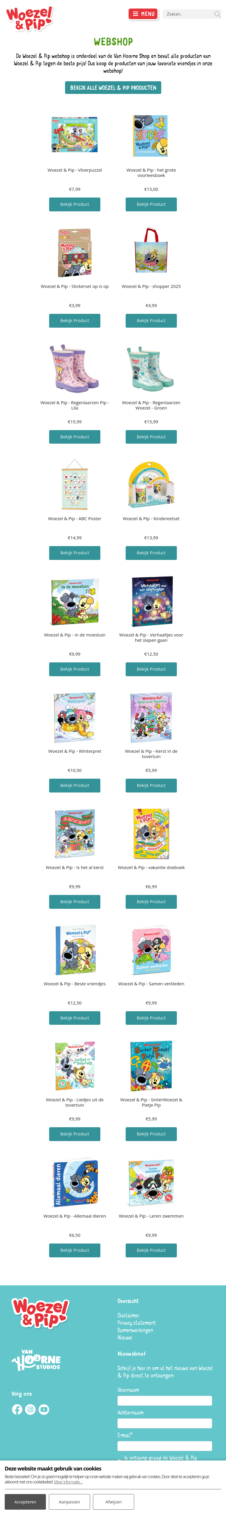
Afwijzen (113, 1502)
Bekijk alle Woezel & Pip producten (113, 88)
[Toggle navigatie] (143, 13)
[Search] (192, 14)
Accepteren (25, 1502)
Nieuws (124, 1337)
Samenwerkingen (135, 1330)
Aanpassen (69, 1502)
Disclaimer (128, 1315)
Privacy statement (136, 1323)
